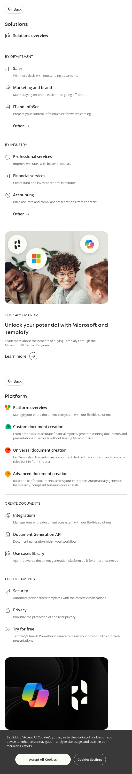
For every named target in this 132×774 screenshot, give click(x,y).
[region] (66, 752)
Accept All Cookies (43, 759)
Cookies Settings (90, 759)
